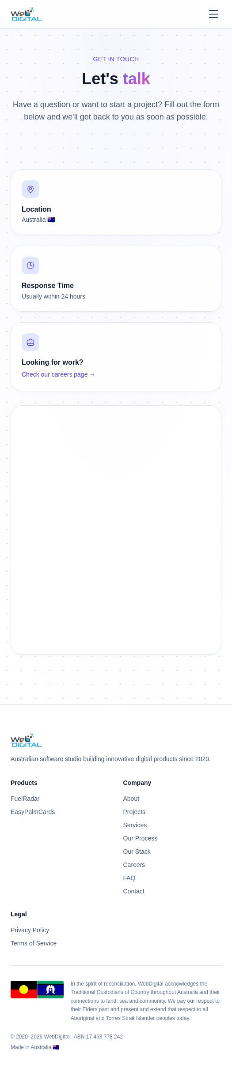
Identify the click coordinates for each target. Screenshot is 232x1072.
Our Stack (137, 851)
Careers (134, 864)
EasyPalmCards (33, 811)
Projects (134, 811)
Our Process (140, 838)
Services (135, 825)
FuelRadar (25, 798)
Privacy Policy (30, 930)
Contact (134, 891)
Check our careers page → (58, 374)
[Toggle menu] (213, 14)
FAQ (129, 878)
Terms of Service (34, 943)
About (131, 798)
